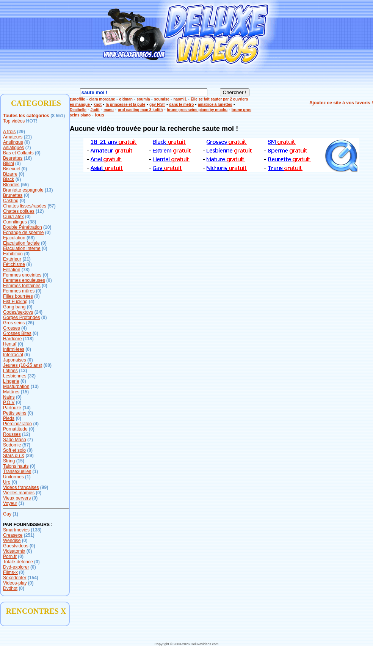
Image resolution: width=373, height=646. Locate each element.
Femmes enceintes (22, 275)
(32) (32, 376)
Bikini (8, 163)
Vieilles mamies (18, 492)
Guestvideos (15, 546)
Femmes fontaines (22, 285)
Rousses (12, 434)
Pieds (8, 418)
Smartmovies (16, 530)
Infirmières (13, 349)
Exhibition (13, 253)
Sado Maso (14, 439)
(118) (28, 338)
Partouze (12, 407)
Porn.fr (10, 556)
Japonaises (14, 360)
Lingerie (11, 381)
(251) (29, 535)
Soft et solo (14, 450)
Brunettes (12, 195)
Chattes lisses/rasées (24, 206)
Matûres (11, 392)
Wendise (11, 540)
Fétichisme (14, 264)
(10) (47, 227)
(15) (25, 392)
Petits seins (14, 413)
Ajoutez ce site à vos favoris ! (341, 102)
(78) (26, 269)
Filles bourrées (18, 296)
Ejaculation (14, 237)
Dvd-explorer (16, 567)
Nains (9, 397)
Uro (6, 482)
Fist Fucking (15, 301)
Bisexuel (11, 168)
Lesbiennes (14, 376)
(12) (40, 211)
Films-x (10, 572)
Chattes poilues (18, 211)
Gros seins (14, 322)
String (9, 461)
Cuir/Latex (13, 216)
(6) (27, 354)
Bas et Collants (18, 153)
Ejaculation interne (22, 248)
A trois (9, 131)
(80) (48, 365)
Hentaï (9, 344)
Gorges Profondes (21, 317)
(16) (28, 158)
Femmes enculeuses (24, 280)
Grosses (11, 328)
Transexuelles (17, 471)
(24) (38, 312)
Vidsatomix (14, 551)
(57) (51, 206)
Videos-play (15, 583)
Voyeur (10, 503)
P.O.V (8, 402)
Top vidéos (14, 121)
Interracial (13, 354)
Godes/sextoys (18, 312)
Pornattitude (15, 429)
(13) (49, 190)
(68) (30, 237)
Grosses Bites (17, 333)
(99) (44, 487)
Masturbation (16, 386)
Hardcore (12, 338)
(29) (21, 131)
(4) (31, 301)
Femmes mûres (18, 291)
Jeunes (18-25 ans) (22, 365)
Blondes (11, 184)
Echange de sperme (23, 232)
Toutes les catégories (26, 115)
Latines (10, 370)
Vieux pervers (17, 498)
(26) (30, 322)
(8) (29, 264)
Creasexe (12, 535)
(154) (33, 577)
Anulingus (13, 142)
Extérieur (12, 259)
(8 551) (57, 115)
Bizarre (10, 174)
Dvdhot (10, 588)
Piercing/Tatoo (17, 423)
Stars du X (13, 455)
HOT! (31, 121)
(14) (26, 407)
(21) (28, 137)
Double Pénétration (22, 227)
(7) (28, 147)
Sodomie (12, 445)
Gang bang (14, 307)
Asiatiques (13, 147)
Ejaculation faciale (21, 243)
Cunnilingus (15, 222)
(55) (25, 184)
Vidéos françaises (21, 487)
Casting (11, 200)
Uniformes (13, 476)
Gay (7, 514)
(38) (32, 222)
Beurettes (12, 158)
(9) (18, 179)
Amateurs (12, 137)
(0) (27, 142)
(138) (36, 530)
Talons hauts (15, 466)
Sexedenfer (14, 577)
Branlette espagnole (23, 190)
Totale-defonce (18, 561)
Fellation (11, 269)
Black (8, 179)
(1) (35, 471)
